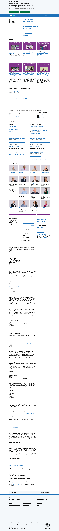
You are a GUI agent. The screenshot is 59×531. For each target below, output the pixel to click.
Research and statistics (41, 508)
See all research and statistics (34, 146)
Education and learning (27, 503)
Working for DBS (40, 227)
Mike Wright (32, 183)
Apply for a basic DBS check (28, 19)
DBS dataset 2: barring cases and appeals (37, 138)
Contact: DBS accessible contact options (16, 286)
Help (9, 522)
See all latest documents (12, 101)
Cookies (16, 522)
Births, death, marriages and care (14, 505)
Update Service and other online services (30, 26)
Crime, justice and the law (13, 512)
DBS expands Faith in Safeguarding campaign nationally (29, 53)
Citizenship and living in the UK (14, 510)
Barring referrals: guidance (28, 31)
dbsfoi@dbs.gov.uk (26, 394)
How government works (41, 514)
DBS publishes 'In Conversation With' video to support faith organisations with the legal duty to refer (43, 75)
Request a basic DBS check (14, 129)
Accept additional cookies (13, 12)
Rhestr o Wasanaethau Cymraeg (14, 524)
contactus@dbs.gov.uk (27, 375)
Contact (29, 522)
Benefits (10, 503)
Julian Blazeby (32, 172)
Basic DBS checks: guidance (28, 21)
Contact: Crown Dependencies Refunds (16, 465)
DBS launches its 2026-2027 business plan (14, 53)
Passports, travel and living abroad (29, 512)
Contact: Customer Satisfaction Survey (16, 445)
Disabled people (11, 514)
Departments (39, 503)
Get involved (39, 516)
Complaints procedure (41, 219)
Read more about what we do (14, 116)
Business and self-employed (14, 507)
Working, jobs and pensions (28, 516)
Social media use (44, 237)
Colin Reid (10, 188)
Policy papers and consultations (43, 510)
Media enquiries (40, 223)
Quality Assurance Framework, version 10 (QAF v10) (18, 98)
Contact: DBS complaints (13, 430)
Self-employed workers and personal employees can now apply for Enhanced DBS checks (15, 74)
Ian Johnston (32, 194)
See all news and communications (14, 146)
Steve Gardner (22, 207)
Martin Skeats (11, 207)
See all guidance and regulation (35, 133)
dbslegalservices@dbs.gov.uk (28, 413)
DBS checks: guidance (27, 28)
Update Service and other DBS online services (38, 130)
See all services (11, 131)
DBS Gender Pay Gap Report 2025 (15, 91)
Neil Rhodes (21, 183)
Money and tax (25, 510)
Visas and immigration (27, 514)
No (25, 492)
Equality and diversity (41, 221)
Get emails (11, 104)
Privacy (12, 522)
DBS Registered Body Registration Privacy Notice (18, 151)
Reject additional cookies (24, 12)
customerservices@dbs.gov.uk (28, 223)
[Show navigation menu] (45, 15)
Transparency (39, 512)
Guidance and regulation (41, 507)
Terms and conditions (35, 522)
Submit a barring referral (27, 33)
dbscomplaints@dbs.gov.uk (14, 427)
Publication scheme (40, 232)
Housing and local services (27, 508)
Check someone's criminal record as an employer (32, 23)
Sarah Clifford (43, 207)
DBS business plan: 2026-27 (35, 156)
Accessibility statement (22, 522)
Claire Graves (43, 194)
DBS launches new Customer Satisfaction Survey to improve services (28, 74)
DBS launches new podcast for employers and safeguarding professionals (43, 53)
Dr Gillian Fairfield (12, 172)
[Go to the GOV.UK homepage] (12, 15)
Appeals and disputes (27, 35)
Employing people (26, 505)
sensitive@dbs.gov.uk (27, 343)
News (38, 505)
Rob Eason (10, 183)
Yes (19, 492)
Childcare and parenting (13, 508)
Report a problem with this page (44, 492)
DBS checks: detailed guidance (14, 94)
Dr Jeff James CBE (22, 194)
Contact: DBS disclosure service (28, 225)
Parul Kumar (43, 183)
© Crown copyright (47, 528)
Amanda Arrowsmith (45, 172)
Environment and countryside (28, 507)
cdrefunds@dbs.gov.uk (13, 463)
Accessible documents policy (42, 217)
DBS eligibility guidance (27, 30)
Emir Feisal (21, 172)
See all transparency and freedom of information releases (38, 159)
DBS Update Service (12, 126)
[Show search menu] (49, 15)
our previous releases (17, 484)
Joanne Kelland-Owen (34, 207)
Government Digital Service (26, 524)
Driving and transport (12, 516)
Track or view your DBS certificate (29, 24)
